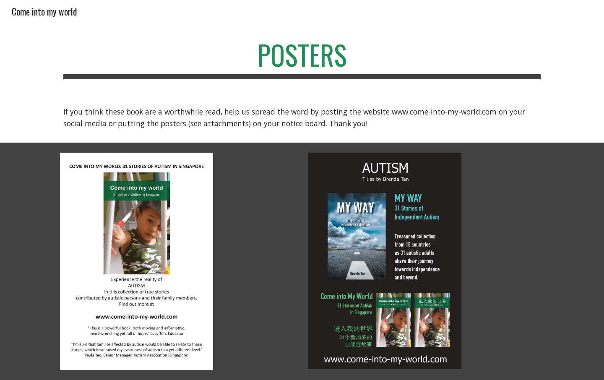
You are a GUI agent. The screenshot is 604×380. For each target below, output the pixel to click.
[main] (302, 59)
